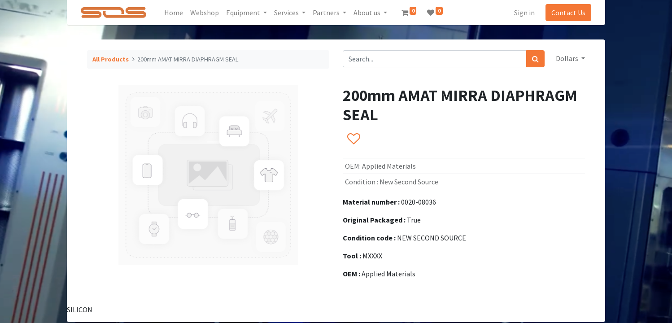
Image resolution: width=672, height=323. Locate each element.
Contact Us (568, 12)
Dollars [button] (568, 58)
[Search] (535, 58)
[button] (353, 139)
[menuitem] (174, 13)
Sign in (524, 12)
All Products (110, 59)
